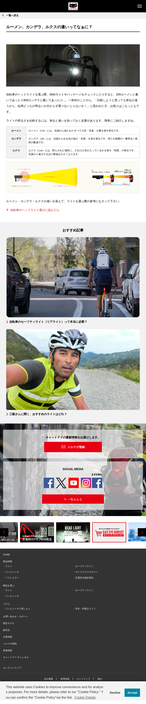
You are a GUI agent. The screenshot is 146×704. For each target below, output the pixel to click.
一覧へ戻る (12, 15)
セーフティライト (84, 566)
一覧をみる (73, 499)
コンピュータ (12, 572)
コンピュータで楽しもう (17, 608)
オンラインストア (12, 667)
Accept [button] (132, 692)
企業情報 (7, 637)
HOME (6, 554)
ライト (8, 566)
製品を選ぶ (8, 585)
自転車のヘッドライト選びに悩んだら (34, 210)
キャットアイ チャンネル (16, 657)
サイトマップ (83, 679)
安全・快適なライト (85, 608)
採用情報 (64, 679)
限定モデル (8, 623)
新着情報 (7, 650)
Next (142, 532)
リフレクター (12, 577)
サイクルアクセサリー (86, 572)
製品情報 (7, 561)
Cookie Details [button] (85, 697)
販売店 (6, 630)
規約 (99, 679)
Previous (4, 532)
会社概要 (48, 679)
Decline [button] (115, 692)
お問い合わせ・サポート (15, 616)
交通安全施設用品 (84, 577)
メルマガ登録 (76, 447)
